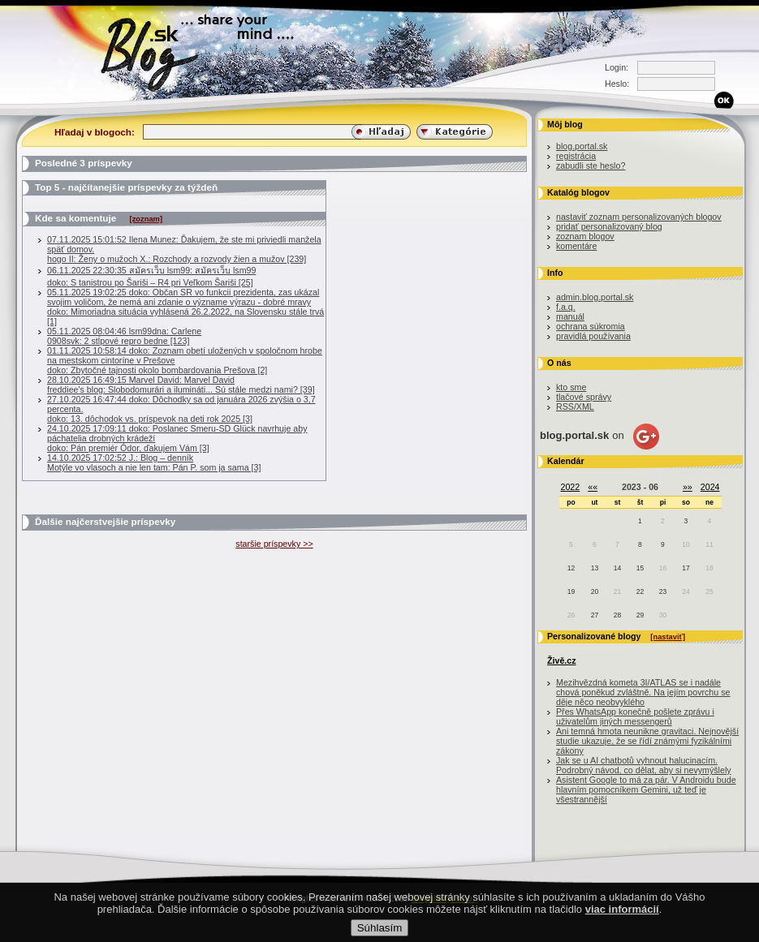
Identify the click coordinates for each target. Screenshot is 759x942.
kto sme (571, 387)
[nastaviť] (667, 637)
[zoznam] (146, 219)
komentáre (576, 246)
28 (617, 615)
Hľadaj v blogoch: (94, 132)
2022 (570, 487)
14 (617, 568)
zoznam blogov (585, 236)
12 (571, 568)
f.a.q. (566, 307)
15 (640, 568)
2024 (710, 487)
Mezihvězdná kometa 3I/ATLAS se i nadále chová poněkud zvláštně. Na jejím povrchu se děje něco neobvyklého (643, 692)
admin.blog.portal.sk (594, 297)
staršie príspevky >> (274, 543)
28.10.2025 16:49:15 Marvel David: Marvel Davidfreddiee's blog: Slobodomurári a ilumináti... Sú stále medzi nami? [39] (181, 384)
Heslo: (617, 83)
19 (571, 591)
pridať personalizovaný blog (609, 226)
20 (594, 591)
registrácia (576, 156)
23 (662, 591)
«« (592, 487)
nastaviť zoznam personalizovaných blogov (639, 217)
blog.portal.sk (581, 146)
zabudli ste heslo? (590, 165)
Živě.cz (561, 660)
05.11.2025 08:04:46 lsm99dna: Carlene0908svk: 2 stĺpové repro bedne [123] (124, 336)
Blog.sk (154, 50)
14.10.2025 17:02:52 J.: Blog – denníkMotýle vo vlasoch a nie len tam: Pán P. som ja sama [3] (154, 462)
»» (687, 487)
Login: (616, 67)
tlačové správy (583, 397)
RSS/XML (575, 406)
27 (594, 615)
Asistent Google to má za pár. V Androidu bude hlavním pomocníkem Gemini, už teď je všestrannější (646, 789)
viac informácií (622, 923)
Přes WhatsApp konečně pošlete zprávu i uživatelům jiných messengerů (635, 716)
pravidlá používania (593, 336)
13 (594, 568)
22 (640, 591)
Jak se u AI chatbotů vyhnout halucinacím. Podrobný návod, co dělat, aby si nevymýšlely (643, 765)
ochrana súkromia (590, 326)
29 (640, 615)
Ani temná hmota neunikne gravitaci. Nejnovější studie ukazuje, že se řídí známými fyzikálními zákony (647, 740)
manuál (570, 316)
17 (685, 568)
